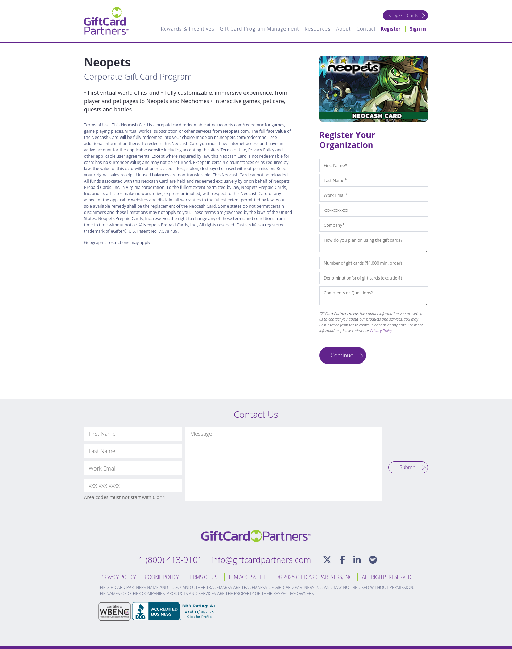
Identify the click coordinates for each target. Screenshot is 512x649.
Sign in (418, 28)
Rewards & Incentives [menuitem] (187, 28)
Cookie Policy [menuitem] (161, 577)
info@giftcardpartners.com (261, 559)
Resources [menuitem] (317, 28)
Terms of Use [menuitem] (204, 577)
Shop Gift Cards (403, 15)
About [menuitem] (343, 28)
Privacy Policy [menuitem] (118, 577)
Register (390, 28)
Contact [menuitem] (366, 28)
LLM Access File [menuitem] (247, 577)
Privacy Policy (381, 330)
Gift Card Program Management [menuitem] (259, 28)
